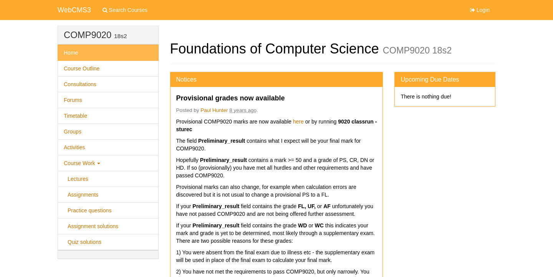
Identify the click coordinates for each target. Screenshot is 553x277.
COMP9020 (87, 35)
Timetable (75, 116)
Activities (74, 147)
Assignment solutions (93, 226)
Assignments (83, 195)
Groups (72, 131)
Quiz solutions (84, 242)
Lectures (78, 179)
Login (480, 10)
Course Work (82, 163)
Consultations (80, 84)
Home (71, 53)
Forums (73, 100)
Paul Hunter (214, 110)
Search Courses (125, 10)
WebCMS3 (74, 10)
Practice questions (89, 210)
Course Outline (81, 68)
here (299, 121)
